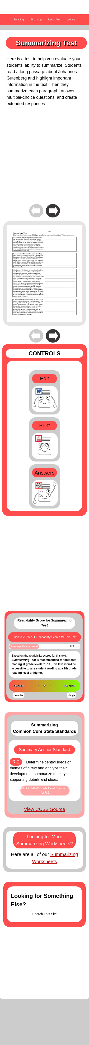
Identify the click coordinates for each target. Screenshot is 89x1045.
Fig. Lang (36, 19)
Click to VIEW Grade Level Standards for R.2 (45, 790)
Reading (19, 19)
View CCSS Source (44, 809)
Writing (71, 19)
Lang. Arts (54, 19)
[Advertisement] (44, 158)
